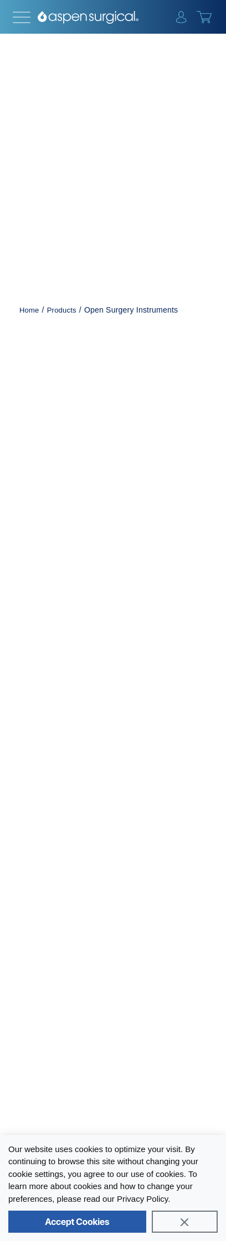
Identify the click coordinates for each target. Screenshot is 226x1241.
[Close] (185, 1222)
